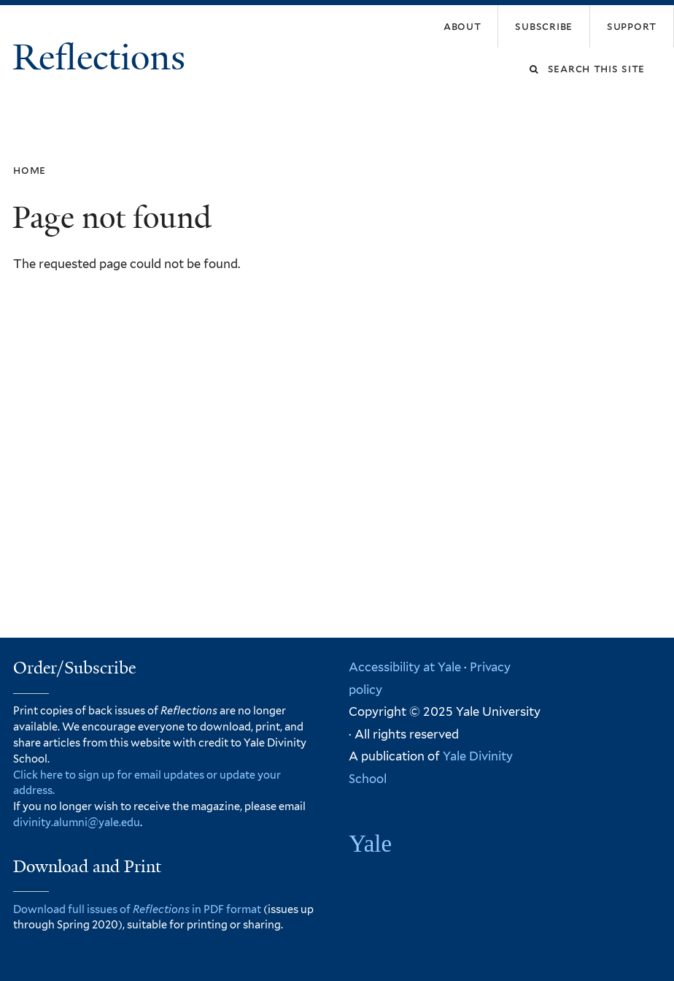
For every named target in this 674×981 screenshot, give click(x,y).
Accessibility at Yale (405, 667)
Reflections (103, 57)
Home (29, 170)
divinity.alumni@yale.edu (76, 822)
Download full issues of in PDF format (137, 909)
